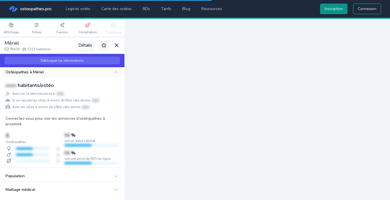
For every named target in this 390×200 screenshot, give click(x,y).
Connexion (367, 8)
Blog (186, 8)
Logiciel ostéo (78, 8)
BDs (146, 8)
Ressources (211, 8)
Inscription (334, 8)
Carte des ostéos (116, 8)
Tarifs (166, 8)
